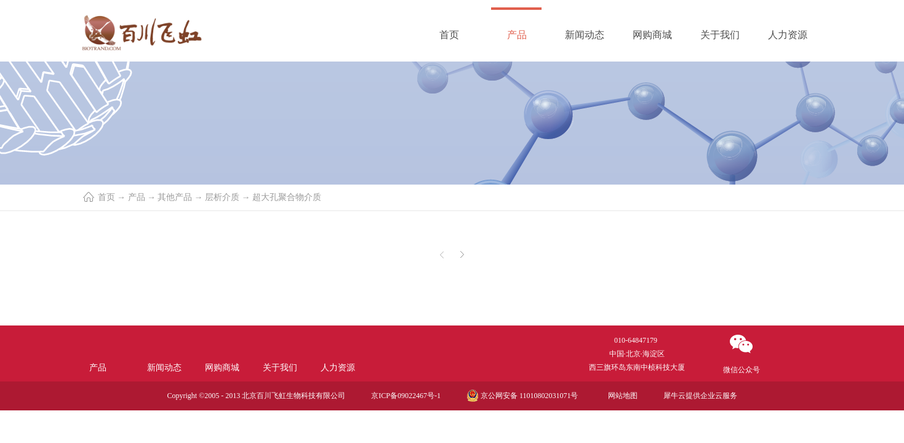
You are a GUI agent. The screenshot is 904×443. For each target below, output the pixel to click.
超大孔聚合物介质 (286, 197)
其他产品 (175, 197)
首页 (449, 35)
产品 (136, 197)
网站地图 (621, 395)
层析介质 (222, 197)
